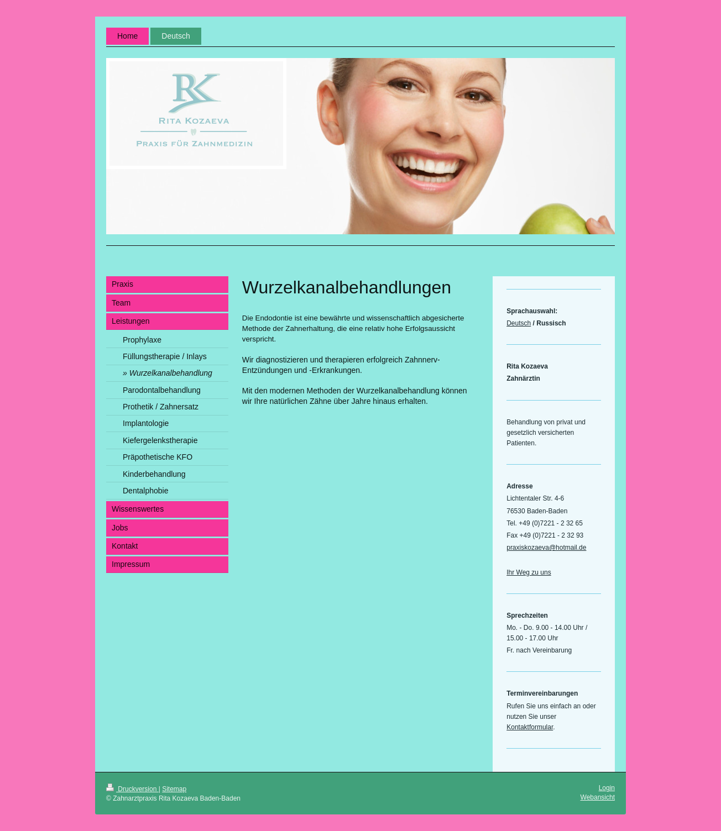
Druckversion (132, 789)
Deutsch (518, 323)
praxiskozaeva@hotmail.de (546, 547)
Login (607, 788)
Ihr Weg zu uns (528, 572)
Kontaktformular (529, 727)
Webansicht (598, 797)
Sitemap (174, 789)
